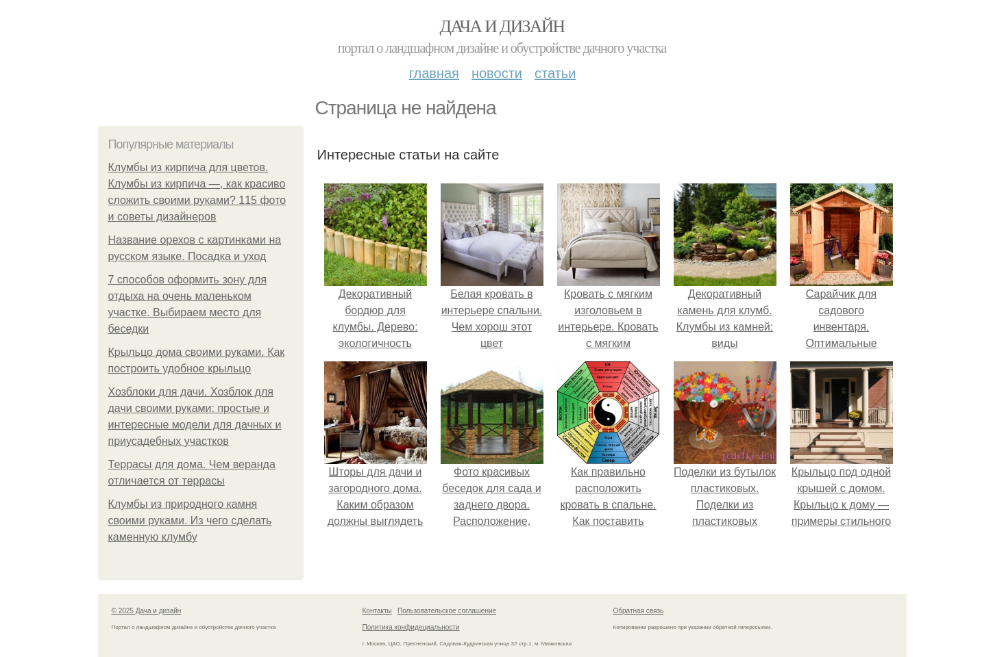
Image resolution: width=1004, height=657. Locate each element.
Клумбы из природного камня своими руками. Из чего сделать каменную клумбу (190, 520)
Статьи (555, 73)
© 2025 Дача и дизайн (147, 611)
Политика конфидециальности (411, 627)
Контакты (377, 611)
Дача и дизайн (502, 26)
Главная (434, 73)
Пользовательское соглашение (446, 611)
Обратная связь (638, 611)
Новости (497, 73)
